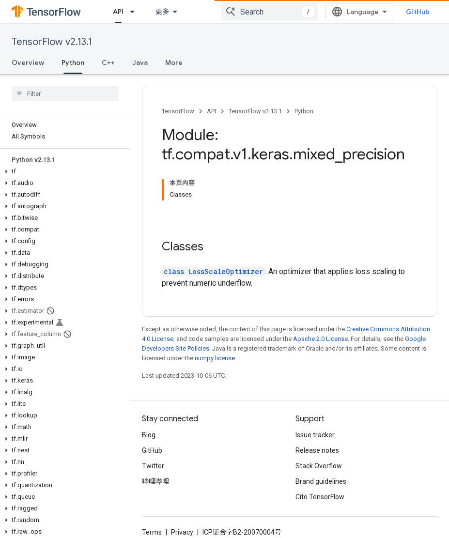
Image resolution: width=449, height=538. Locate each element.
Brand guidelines (320, 481)
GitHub (418, 11)
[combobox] (269, 11)
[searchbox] (65, 93)
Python (303, 111)
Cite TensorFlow (319, 497)
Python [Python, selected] (73, 62)
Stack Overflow (318, 466)
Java (140, 62)
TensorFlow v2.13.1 (52, 42)
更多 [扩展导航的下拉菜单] (162, 11)
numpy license (215, 358)
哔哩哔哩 (155, 481)
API (211, 111)
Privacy (182, 532)
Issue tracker (315, 435)
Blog (148, 435)
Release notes (317, 450)
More (174, 62)
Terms (152, 532)
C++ (108, 62)
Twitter (153, 466)
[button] (63, 171)
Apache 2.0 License (320, 338)
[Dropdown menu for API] (135, 11)
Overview (28, 62)
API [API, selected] (118, 11)
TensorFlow (178, 111)
